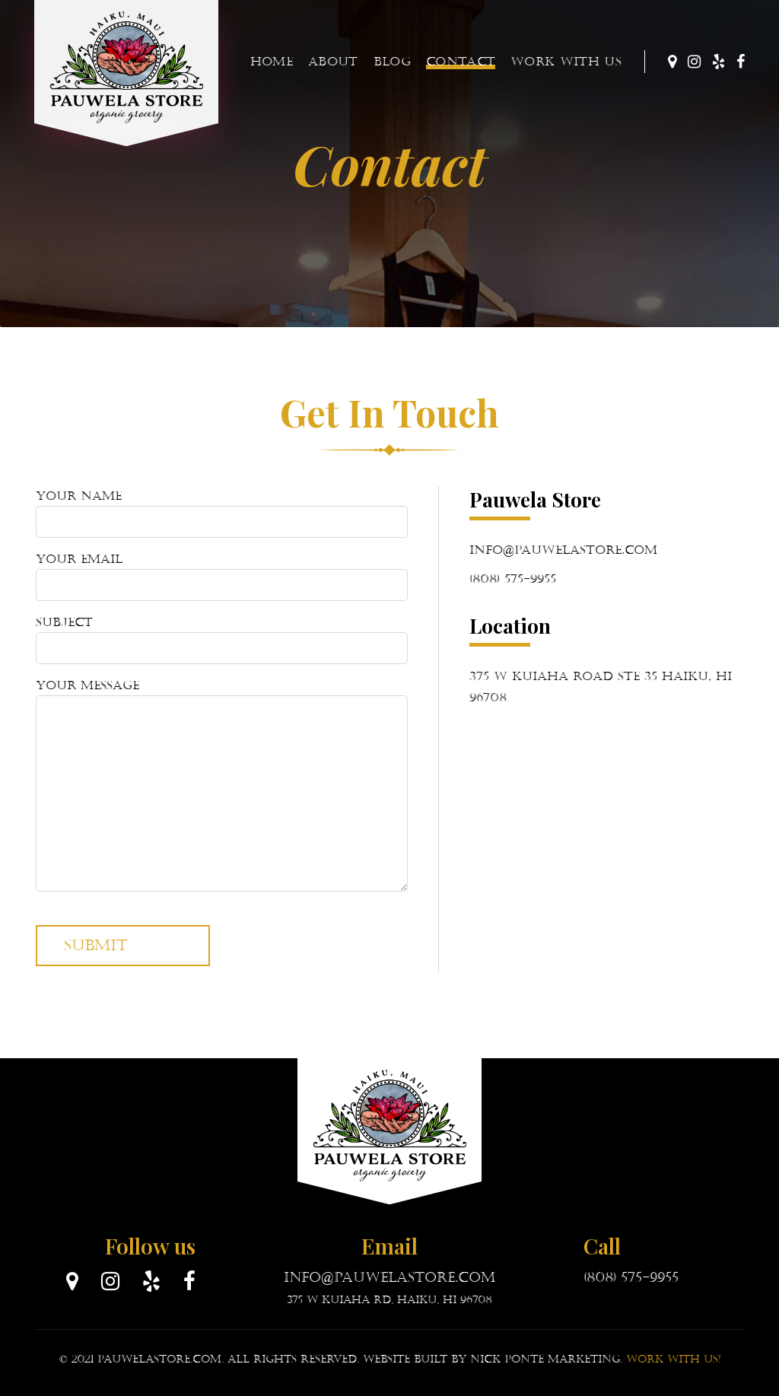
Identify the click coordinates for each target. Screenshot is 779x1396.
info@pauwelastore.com (563, 549)
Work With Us (566, 61)
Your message (222, 785)
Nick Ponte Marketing (545, 1359)
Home (271, 61)
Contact (460, 61)
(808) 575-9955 (512, 578)
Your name (222, 513)
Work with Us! (673, 1359)
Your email (222, 576)
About (333, 61)
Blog (392, 61)
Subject (222, 639)
